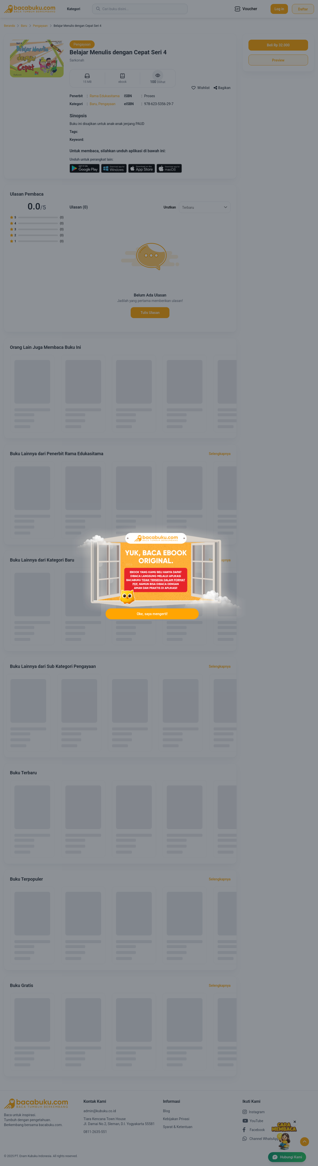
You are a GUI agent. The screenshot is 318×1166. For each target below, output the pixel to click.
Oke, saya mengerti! (152, 620)
